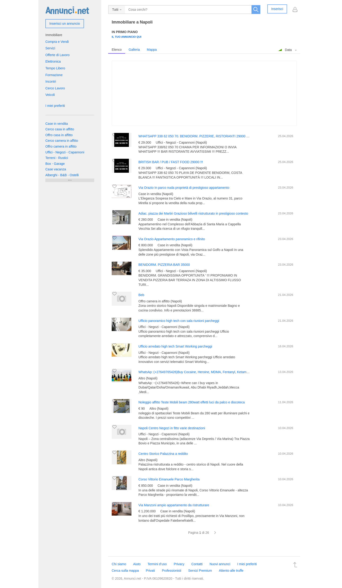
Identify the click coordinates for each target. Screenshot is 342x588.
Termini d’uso (157, 564)
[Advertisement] (204, 93)
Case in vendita (56, 123)
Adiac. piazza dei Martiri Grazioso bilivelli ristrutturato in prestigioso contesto (193, 213)
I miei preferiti (55, 106)
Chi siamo (119, 564)
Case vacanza (55, 169)
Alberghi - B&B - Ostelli (62, 175)
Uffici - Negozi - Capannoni (64, 152)
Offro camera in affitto (61, 146)
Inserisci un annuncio (64, 23)
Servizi (50, 48)
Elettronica (53, 61)
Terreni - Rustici (56, 158)
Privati (150, 570)
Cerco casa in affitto (59, 129)
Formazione (54, 75)
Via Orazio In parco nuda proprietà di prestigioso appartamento (183, 187)
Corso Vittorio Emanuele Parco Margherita (169, 479)
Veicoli (50, 95)
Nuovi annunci (220, 564)
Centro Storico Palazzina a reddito (163, 454)
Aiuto (137, 564)
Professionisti (171, 570)
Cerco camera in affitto (61, 140)
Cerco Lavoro (55, 88)
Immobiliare (53, 35)
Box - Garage (55, 164)
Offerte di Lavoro (57, 55)
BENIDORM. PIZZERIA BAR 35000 (164, 265)
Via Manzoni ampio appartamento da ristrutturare (173, 505)
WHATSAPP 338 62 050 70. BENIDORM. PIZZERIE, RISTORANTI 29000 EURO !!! (198, 136)
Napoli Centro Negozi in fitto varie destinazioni (171, 428)
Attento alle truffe (231, 570)
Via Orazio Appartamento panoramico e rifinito (171, 239)
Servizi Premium (200, 570)
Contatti (197, 564)
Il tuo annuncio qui (126, 36)
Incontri (50, 81)
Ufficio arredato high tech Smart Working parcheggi (175, 346)
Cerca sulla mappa (125, 570)
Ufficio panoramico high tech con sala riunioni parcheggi (178, 321)
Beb (141, 295)
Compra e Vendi (57, 42)
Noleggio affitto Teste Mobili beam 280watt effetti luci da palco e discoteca (191, 402)
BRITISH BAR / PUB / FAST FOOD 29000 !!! (170, 162)
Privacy (179, 564)
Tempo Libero (55, 68)
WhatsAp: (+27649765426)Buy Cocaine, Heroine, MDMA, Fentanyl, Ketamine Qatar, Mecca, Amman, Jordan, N (219, 372)
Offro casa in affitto (59, 135)
